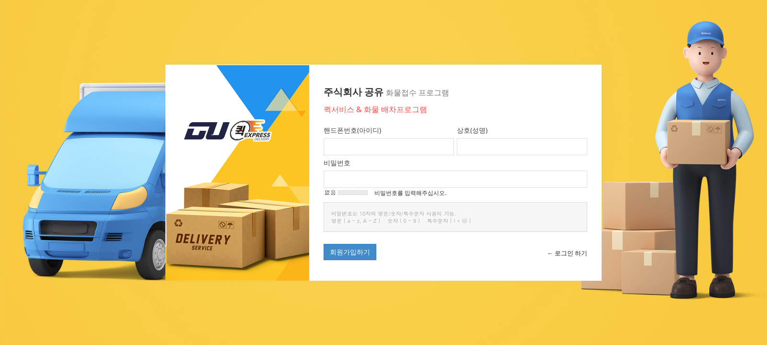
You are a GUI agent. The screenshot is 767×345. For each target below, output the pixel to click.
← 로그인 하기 (567, 253)
